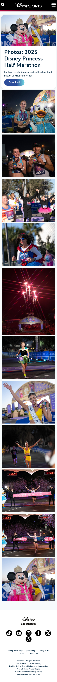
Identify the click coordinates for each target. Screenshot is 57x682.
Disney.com (33, 653)
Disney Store (44, 650)
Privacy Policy (35, 663)
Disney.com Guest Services (28, 674)
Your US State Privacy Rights (28, 669)
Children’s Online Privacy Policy (28, 672)
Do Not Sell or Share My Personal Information (28, 666)
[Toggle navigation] (53, 4)
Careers (22, 653)
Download (14, 82)
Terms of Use (21, 663)
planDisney (30, 650)
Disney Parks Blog (15, 650)
